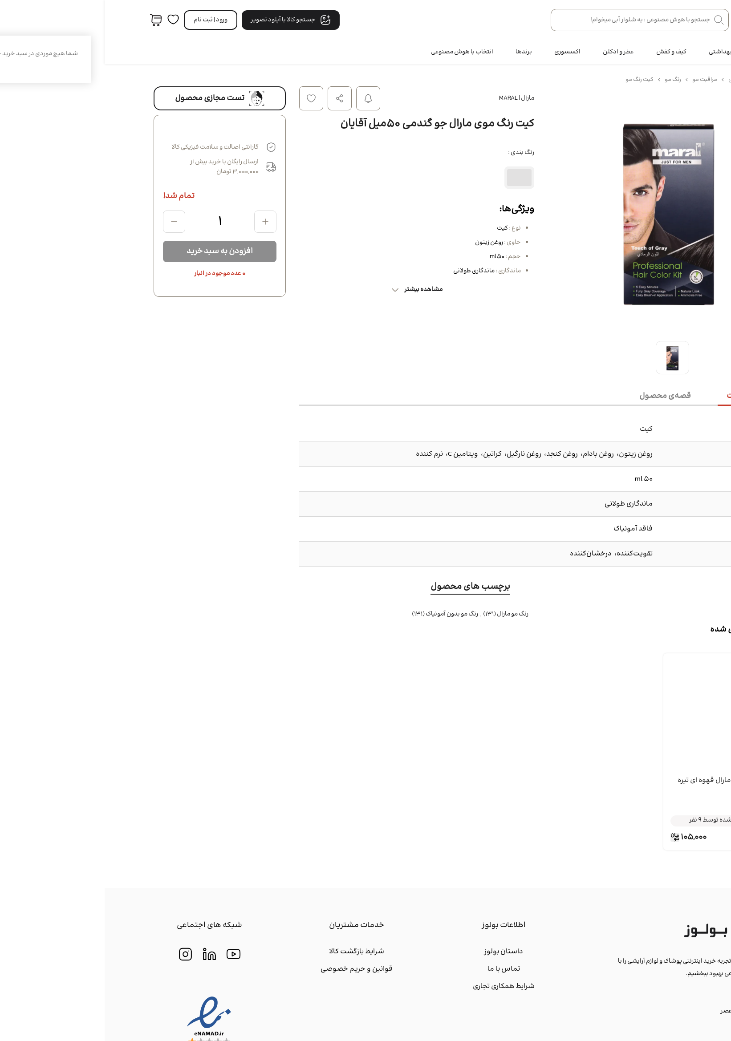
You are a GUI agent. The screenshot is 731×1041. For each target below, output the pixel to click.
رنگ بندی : (416, 153)
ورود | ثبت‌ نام (106, 20)
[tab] (649, 397)
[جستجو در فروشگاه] (535, 20)
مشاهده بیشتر (312, 290)
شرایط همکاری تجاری (399, 986)
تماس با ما (399, 969)
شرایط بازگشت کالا (252, 951)
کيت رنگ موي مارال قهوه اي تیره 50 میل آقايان (620, 786)
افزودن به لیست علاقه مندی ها (206, 98)
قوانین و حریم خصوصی (252, 969)
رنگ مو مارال (407, 614)
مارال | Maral (412, 98)
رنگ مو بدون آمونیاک (347, 614)
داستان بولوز (398, 951)
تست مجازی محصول (115, 98)
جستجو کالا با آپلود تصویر (186, 20)
